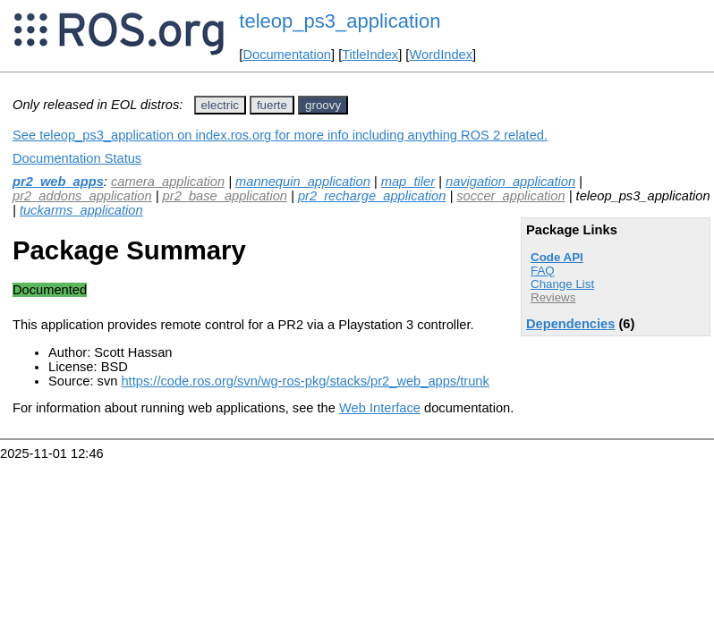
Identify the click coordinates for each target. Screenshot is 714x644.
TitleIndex (370, 54)
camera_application (168, 181)
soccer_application (510, 196)
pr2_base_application (225, 196)
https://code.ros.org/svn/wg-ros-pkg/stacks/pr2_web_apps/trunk (305, 381)
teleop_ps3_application (339, 21)
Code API (557, 257)
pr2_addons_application (82, 196)
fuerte (272, 105)
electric (220, 105)
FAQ (543, 270)
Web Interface (380, 408)
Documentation (286, 54)
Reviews (553, 297)
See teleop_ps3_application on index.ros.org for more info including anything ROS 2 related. (280, 135)
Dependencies (570, 324)
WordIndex (440, 54)
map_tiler (408, 181)
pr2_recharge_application (372, 196)
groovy (323, 105)
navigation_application (510, 181)
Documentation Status (77, 158)
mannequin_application (302, 181)
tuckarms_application (81, 210)
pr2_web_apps (58, 181)
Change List (562, 284)
